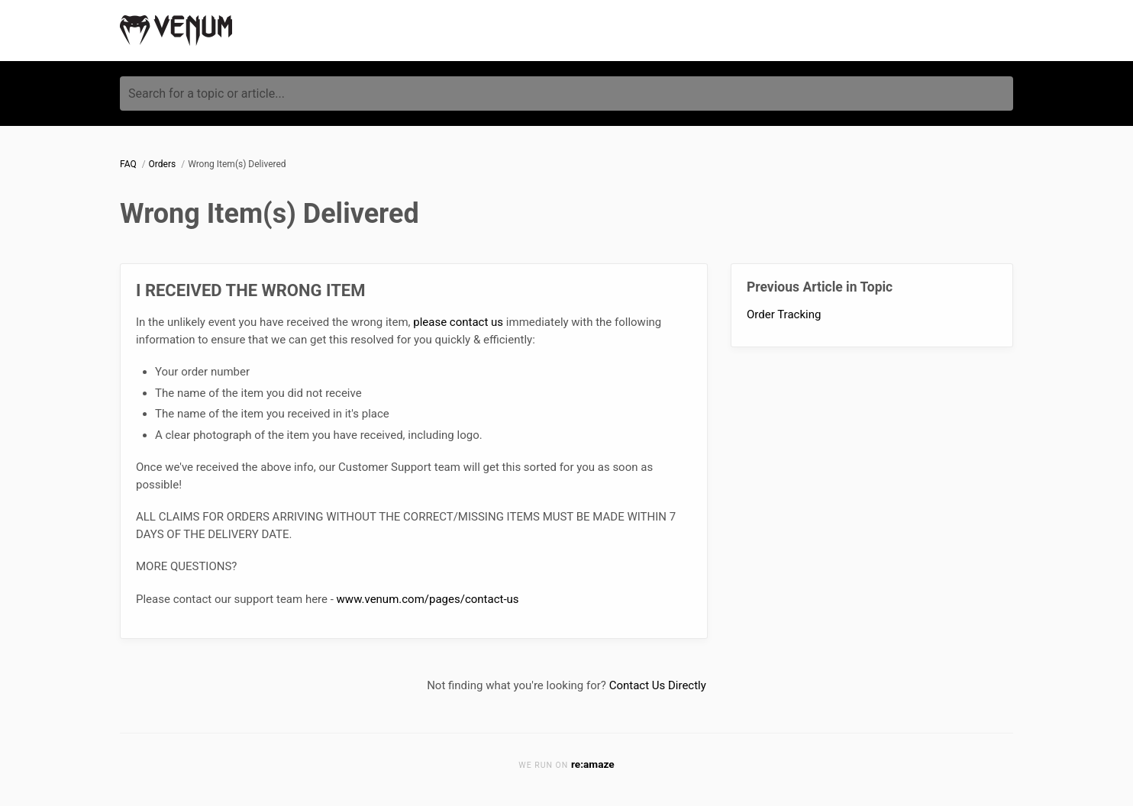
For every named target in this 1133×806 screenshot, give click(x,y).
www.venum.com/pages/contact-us (428, 599)
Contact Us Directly (657, 685)
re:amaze (593, 764)
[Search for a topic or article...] (566, 93)
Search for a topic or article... (206, 93)
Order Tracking (784, 314)
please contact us (458, 322)
